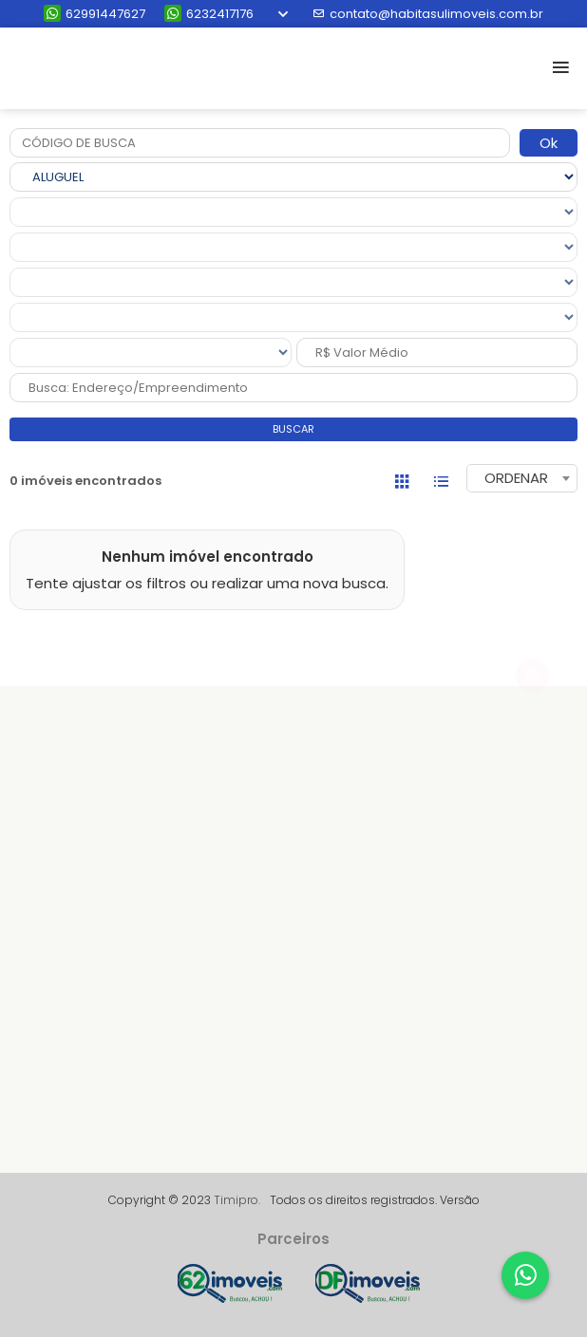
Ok (549, 143)
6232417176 (209, 14)
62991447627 (94, 14)
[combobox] (522, 478)
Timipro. (237, 1200)
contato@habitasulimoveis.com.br (427, 14)
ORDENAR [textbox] (516, 478)
